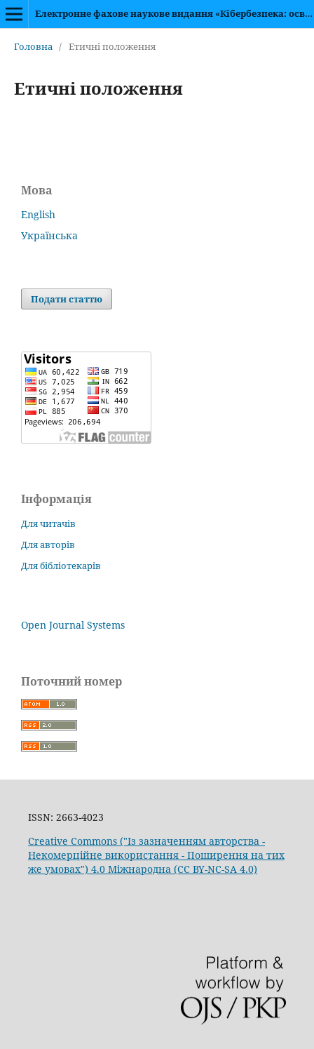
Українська (49, 235)
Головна (33, 46)
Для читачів (48, 523)
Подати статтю (66, 299)
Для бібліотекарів (61, 565)
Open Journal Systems (73, 625)
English (38, 214)
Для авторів (48, 544)
